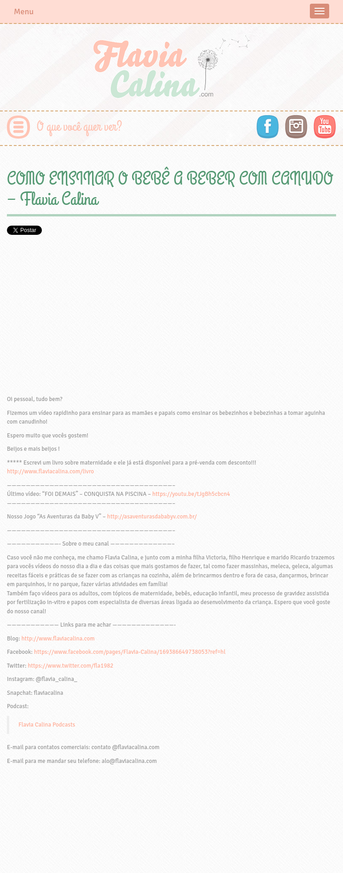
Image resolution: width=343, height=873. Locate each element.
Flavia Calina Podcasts (46, 724)
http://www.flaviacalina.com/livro (50, 471)
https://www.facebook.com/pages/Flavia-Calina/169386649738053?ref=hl (130, 652)
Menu (24, 11)
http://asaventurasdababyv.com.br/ (152, 516)
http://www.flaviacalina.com (58, 638)
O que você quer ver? (79, 127)
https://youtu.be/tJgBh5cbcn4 (191, 494)
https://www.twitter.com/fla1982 (70, 665)
